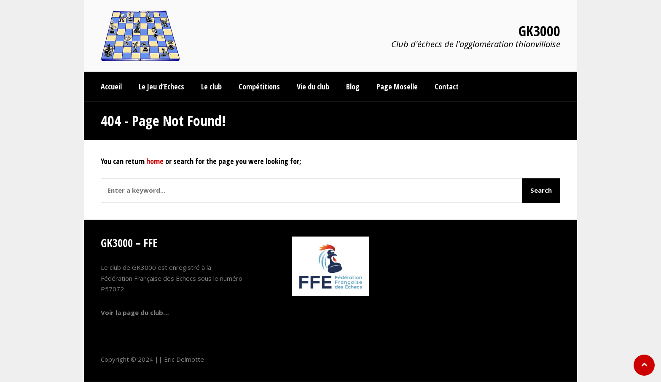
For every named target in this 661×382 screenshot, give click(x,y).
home (155, 161)
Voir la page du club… (135, 312)
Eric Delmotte (184, 359)
